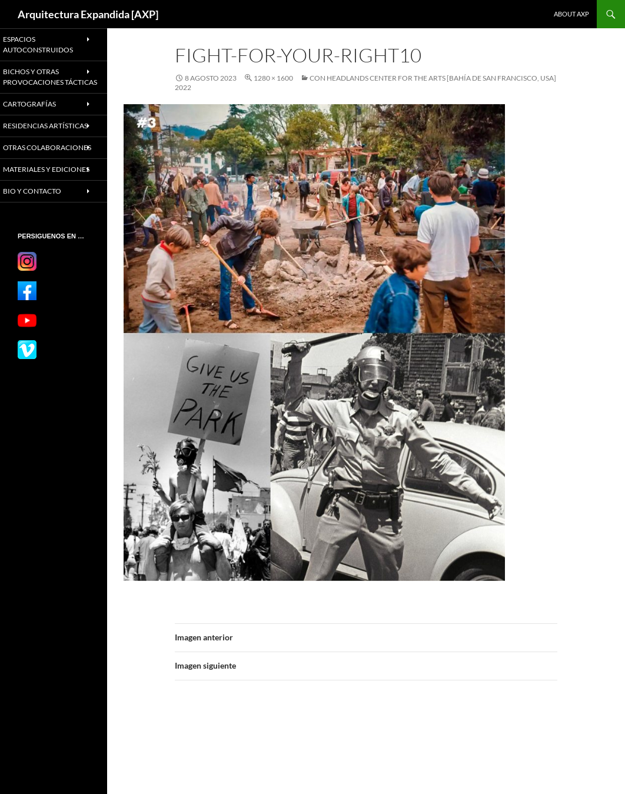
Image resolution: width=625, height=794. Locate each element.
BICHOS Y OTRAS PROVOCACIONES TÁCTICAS (45, 80)
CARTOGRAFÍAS (41, 113)
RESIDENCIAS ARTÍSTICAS (38, 139)
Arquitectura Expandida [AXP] (88, 14)
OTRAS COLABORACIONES (47, 171)
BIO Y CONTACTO (44, 230)
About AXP (571, 14)
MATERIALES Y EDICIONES (39, 203)
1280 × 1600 (273, 78)
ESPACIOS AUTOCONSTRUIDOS (49, 44)
